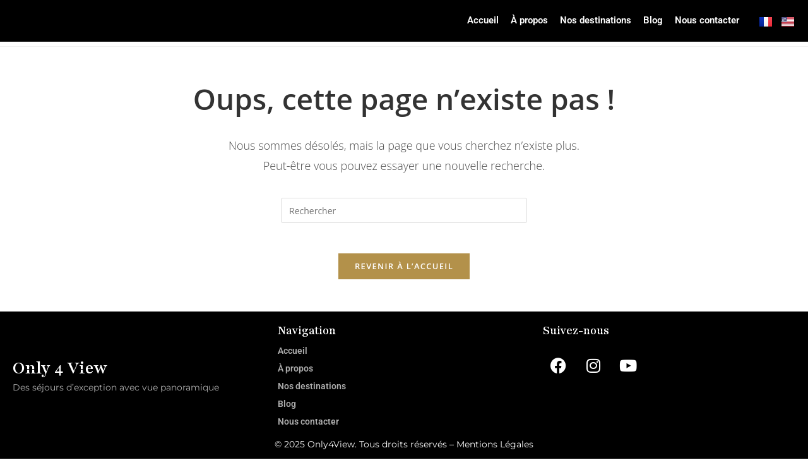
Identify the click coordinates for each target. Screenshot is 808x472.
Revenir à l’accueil (404, 279)
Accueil (424, 23)
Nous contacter (699, 23)
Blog (633, 23)
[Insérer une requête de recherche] (404, 215)
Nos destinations (562, 23)
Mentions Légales (494, 457)
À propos (482, 23)
